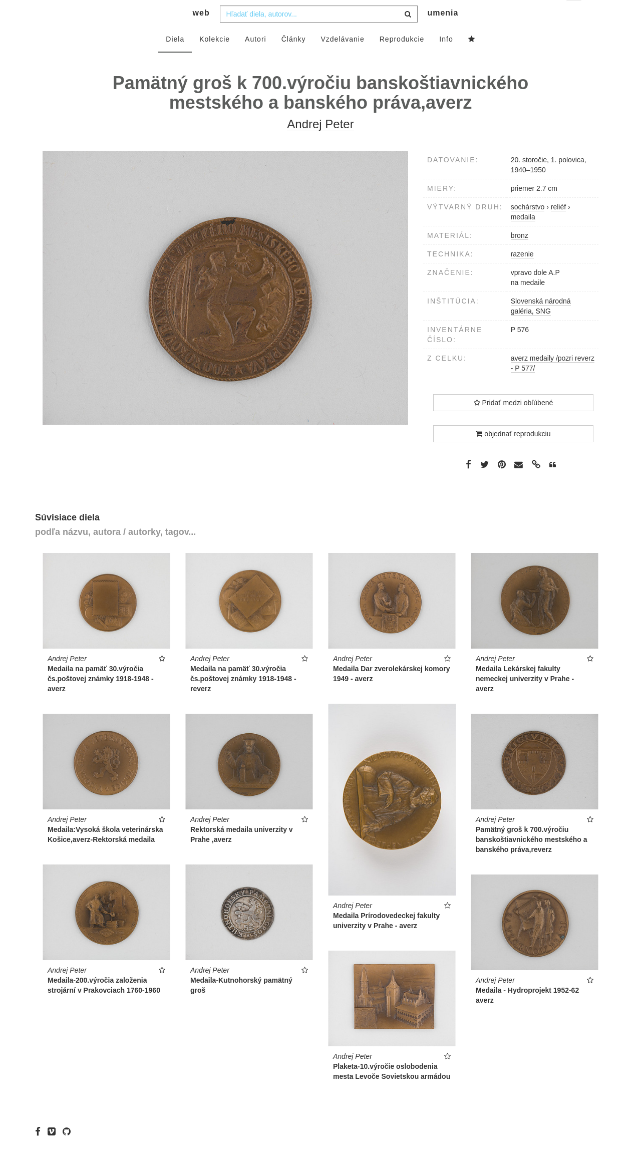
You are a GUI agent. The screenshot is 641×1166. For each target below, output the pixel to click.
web (201, 33)
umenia (442, 33)
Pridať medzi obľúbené (513, 423)
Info (446, 59)
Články (293, 59)
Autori (255, 59)
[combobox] (319, 33)
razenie (522, 274)
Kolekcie (214, 59)
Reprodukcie (402, 59)
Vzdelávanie (342, 59)
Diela (175, 59)
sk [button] (574, 15)
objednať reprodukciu (513, 454)
